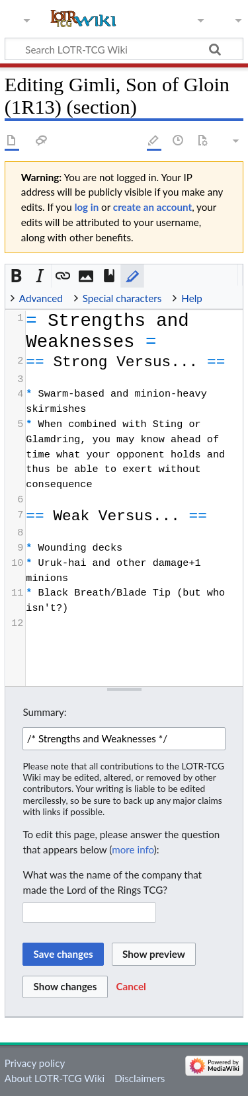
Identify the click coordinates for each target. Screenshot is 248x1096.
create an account (152, 207)
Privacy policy (35, 1063)
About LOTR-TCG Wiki (54, 1078)
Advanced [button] (41, 298)
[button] (16, 276)
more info (132, 849)
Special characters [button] (122, 298)
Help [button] (191, 298)
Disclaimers (139, 1078)
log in (87, 207)
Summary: (44, 712)
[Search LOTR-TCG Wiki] (118, 48)
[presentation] (133, 471)
